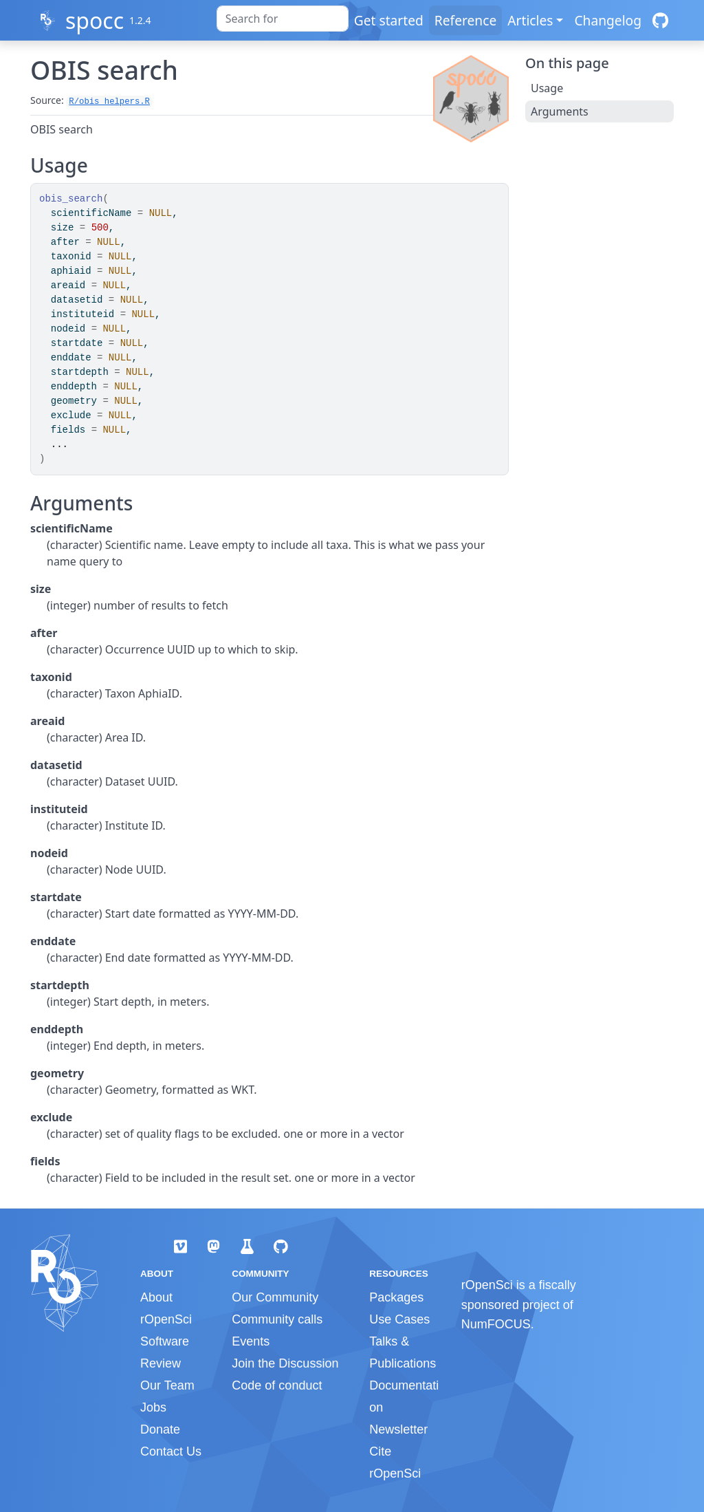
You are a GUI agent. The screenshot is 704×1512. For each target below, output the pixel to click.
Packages (396, 1297)
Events (251, 1341)
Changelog (607, 20)
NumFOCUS (496, 1324)
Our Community (275, 1297)
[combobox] (283, 19)
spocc (94, 20)
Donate (160, 1429)
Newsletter (398, 1429)
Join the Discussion (285, 1363)
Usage (547, 88)
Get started (389, 20)
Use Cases (399, 1319)
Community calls (277, 1319)
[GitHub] (660, 20)
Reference (465, 20)
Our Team (167, 1385)
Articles (530, 20)
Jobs (153, 1407)
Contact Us (170, 1451)
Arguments (559, 111)
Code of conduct (277, 1385)
